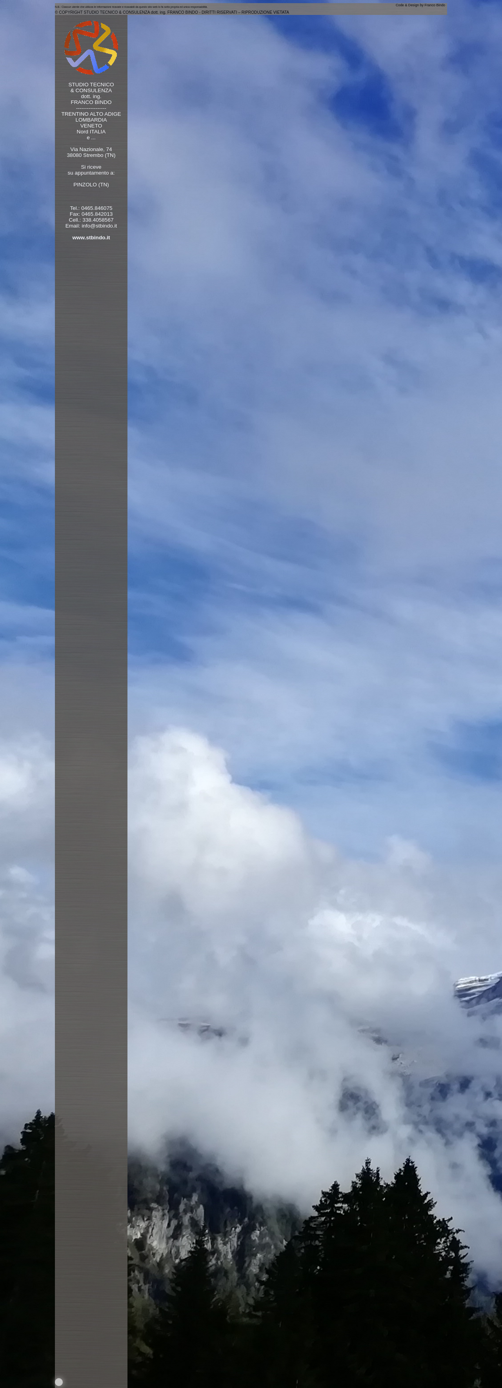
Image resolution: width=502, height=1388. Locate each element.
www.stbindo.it (91, 237)
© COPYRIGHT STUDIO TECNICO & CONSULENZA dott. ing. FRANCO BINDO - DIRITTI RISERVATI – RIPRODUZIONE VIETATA (172, 12)
